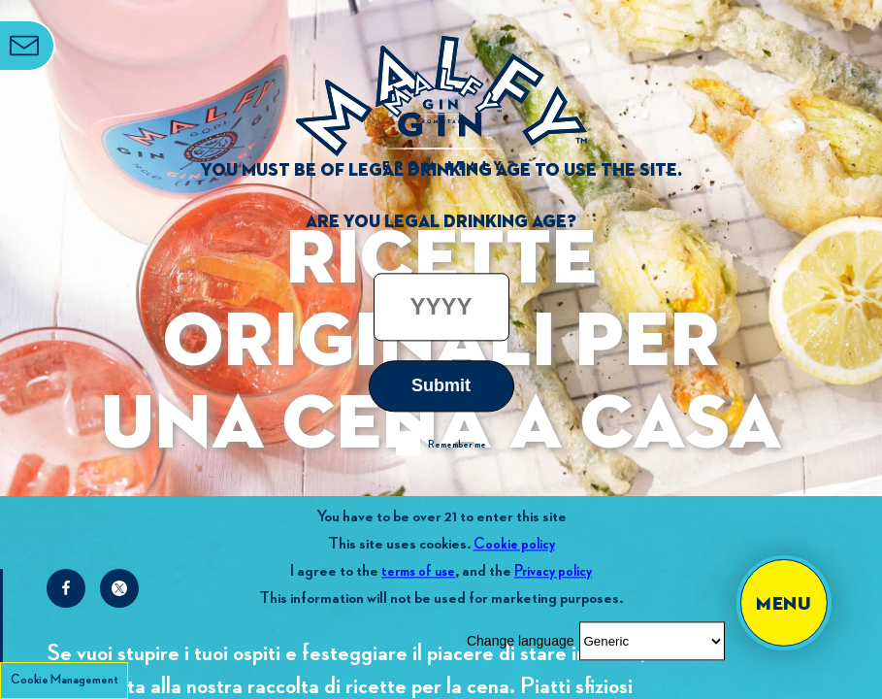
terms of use (418, 571)
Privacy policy (553, 571)
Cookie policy (514, 544)
